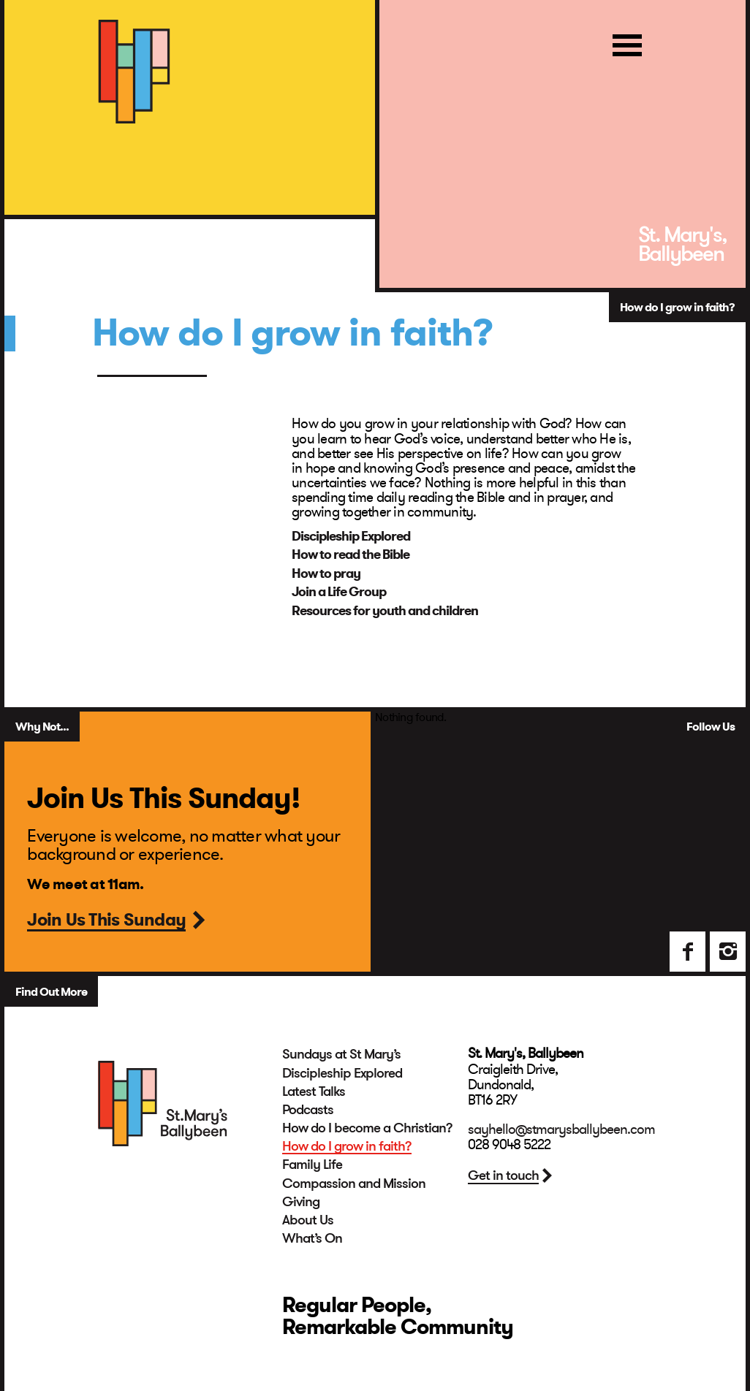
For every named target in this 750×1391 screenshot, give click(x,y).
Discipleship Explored (351, 536)
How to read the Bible (350, 554)
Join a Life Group (339, 592)
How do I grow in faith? (347, 1146)
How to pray (326, 573)
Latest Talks (313, 1091)
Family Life (312, 1164)
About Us (307, 1220)
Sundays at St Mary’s (341, 1054)
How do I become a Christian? (367, 1128)
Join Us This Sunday (106, 921)
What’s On (312, 1238)
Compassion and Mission (353, 1183)
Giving (300, 1202)
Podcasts (307, 1110)
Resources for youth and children (385, 611)
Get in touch (503, 1175)
